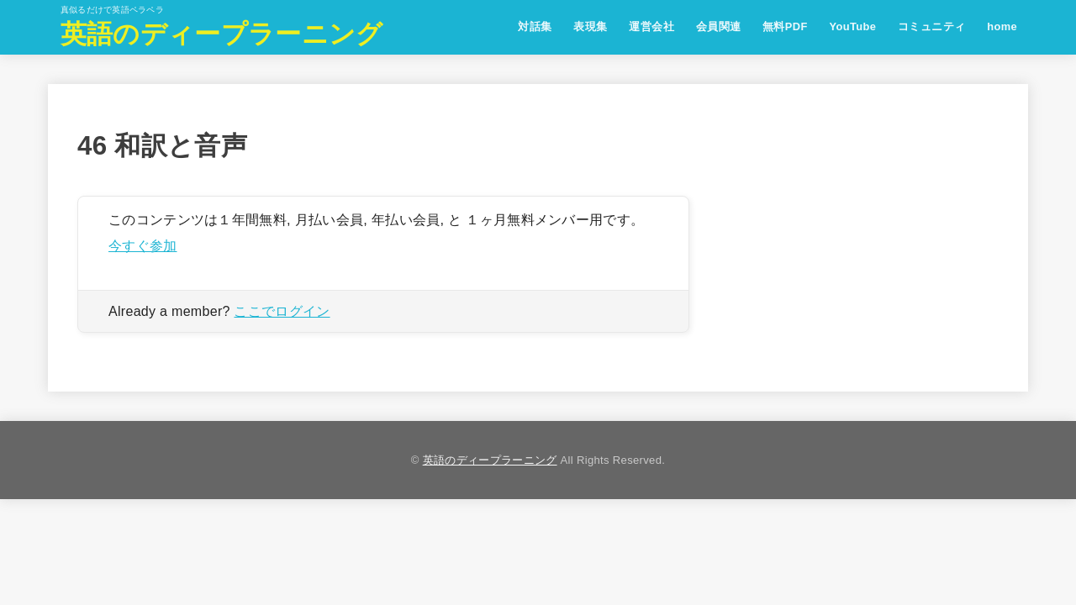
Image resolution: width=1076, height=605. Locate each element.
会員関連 (718, 26)
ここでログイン (282, 311)
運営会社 (651, 26)
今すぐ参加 (142, 245)
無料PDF (785, 26)
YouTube (852, 26)
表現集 (590, 26)
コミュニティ (931, 26)
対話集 (534, 26)
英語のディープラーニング (222, 34)
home (1002, 26)
